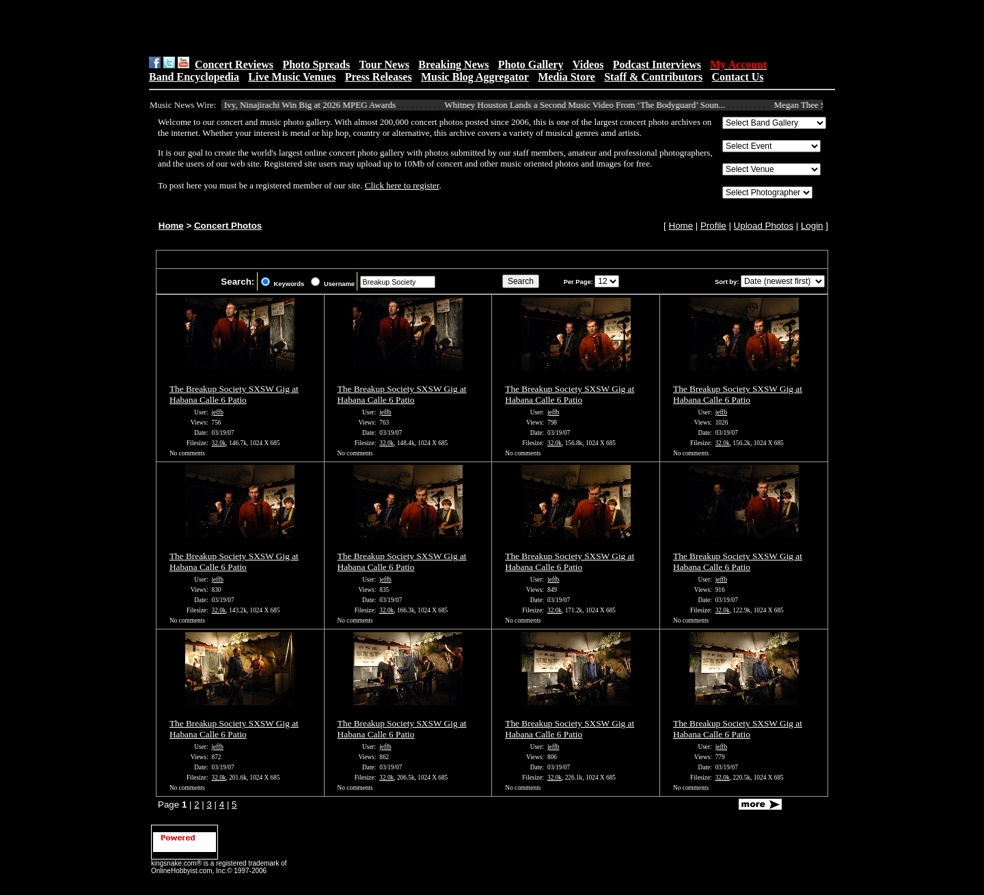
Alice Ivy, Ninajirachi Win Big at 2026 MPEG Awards (305, 105)
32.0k (219, 443)
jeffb (217, 412)
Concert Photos (228, 226)
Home (171, 226)
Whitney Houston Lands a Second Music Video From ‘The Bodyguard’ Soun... (590, 105)
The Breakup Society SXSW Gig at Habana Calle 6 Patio (234, 394)
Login (812, 226)
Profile (713, 226)
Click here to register (402, 185)
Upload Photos (763, 226)
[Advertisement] (322, 28)
